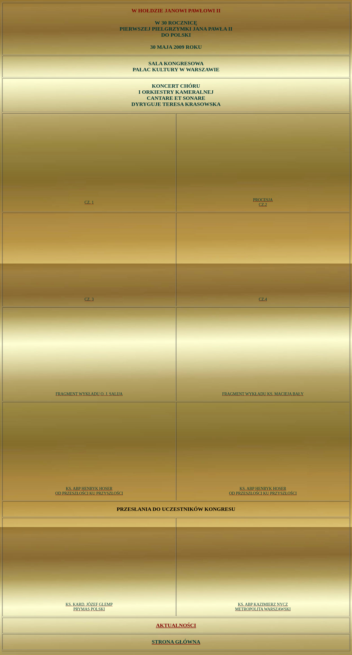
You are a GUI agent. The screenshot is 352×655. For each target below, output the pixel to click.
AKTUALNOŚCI (176, 625)
